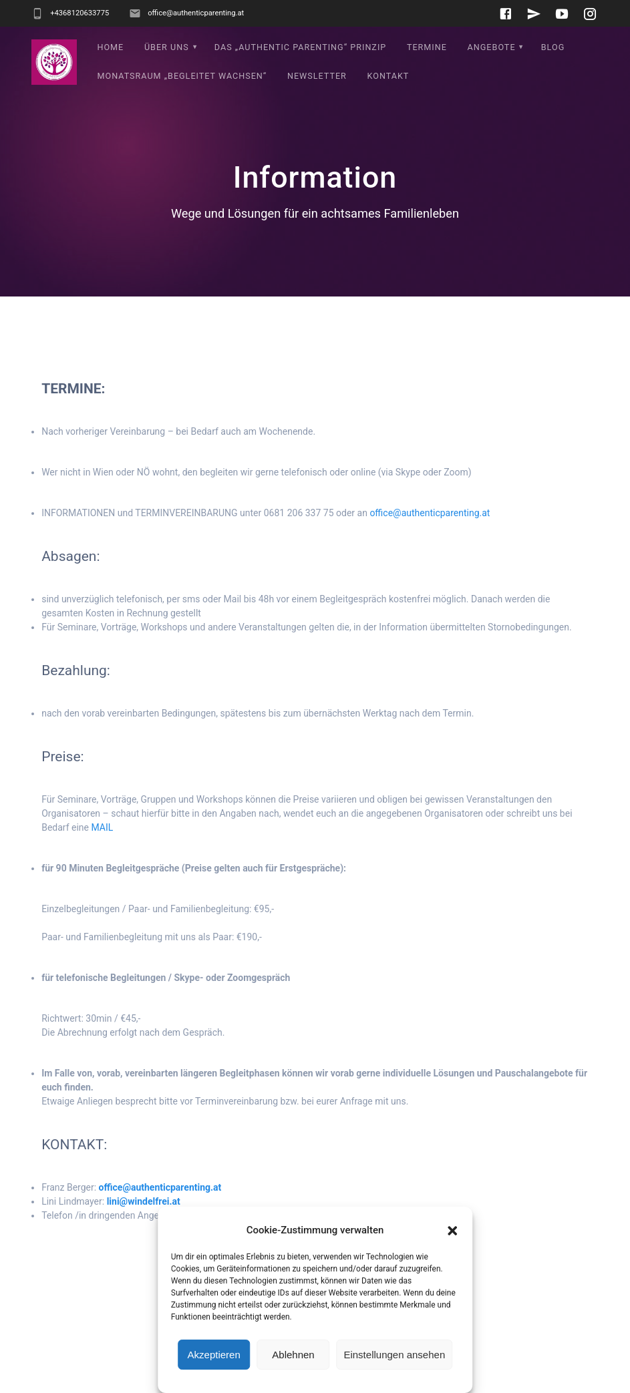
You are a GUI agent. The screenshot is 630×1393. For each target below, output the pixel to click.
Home (110, 47)
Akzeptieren (214, 1354)
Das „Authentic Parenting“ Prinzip (300, 47)
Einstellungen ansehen (394, 1354)
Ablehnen (293, 1354)
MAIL (102, 827)
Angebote (492, 47)
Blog (553, 47)
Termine (427, 47)
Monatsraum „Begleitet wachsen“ (182, 76)
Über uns (166, 47)
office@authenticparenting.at (429, 513)
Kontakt (388, 76)
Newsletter (317, 76)
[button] (452, 1230)
